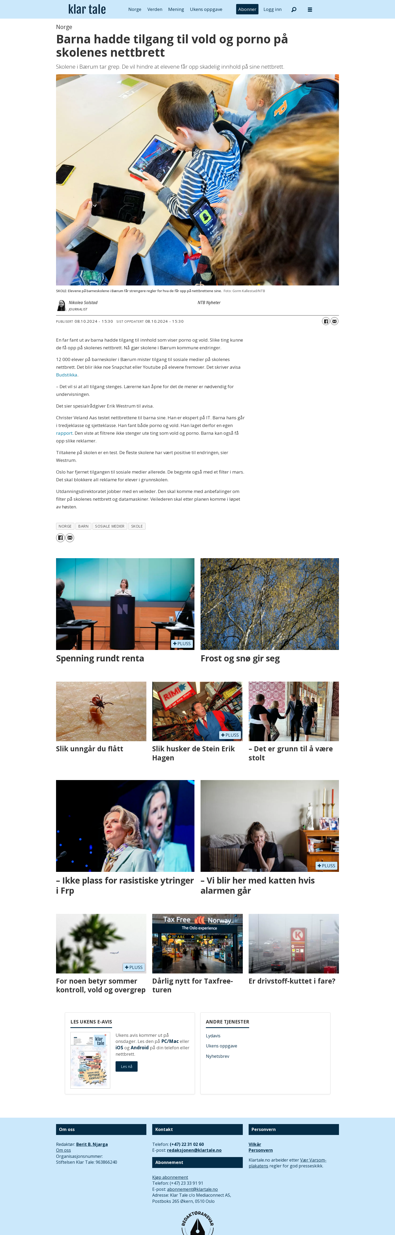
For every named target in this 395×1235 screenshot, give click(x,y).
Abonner (247, 9)
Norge (134, 9)
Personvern (261, 1150)
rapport (64, 433)
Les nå (126, 1066)
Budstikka (66, 375)
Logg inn (273, 9)
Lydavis (213, 1036)
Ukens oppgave (206, 9)
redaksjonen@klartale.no (194, 1150)
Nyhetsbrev (217, 1056)
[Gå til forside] (87, 9)
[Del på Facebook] (326, 321)
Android (140, 1048)
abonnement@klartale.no (192, 1189)
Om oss (63, 1150)
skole (137, 526)
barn (83, 526)
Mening (176, 9)
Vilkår (255, 1144)
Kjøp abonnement (170, 1177)
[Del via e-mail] (334, 321)
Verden (154, 9)
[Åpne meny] (310, 9)
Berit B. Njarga (92, 1144)
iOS (119, 1048)
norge (65, 526)
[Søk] (294, 9)
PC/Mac (170, 1041)
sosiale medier (110, 526)
